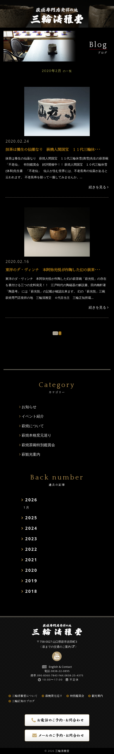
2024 (31, 528)
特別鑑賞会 (75, 696)
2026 (31, 500)
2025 (31, 518)
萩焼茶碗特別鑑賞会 (38, 444)
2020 (31, 570)
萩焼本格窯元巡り (36, 435)
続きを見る (98, 187)
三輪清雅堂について (23, 696)
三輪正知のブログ (22, 701)
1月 (27, 507)
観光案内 (95, 696)
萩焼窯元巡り (52, 696)
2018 (31, 591)
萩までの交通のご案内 (58, 647)
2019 (31, 581)
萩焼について (33, 425)
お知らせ (29, 406)
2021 (31, 560)
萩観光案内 (31, 454)
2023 (31, 539)
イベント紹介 (33, 416)
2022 (31, 549)
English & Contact (57, 667)
